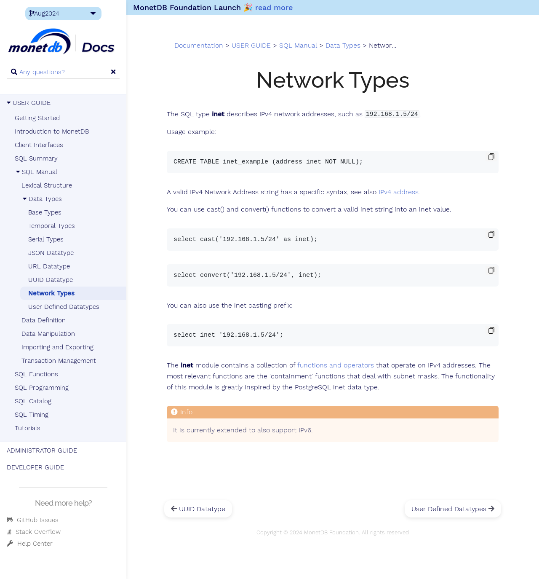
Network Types (51, 293)
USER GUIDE (29, 103)
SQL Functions (36, 374)
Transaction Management (58, 361)
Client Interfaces (39, 145)
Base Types (44, 212)
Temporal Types (51, 226)
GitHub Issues (33, 520)
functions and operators (335, 365)
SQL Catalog (33, 401)
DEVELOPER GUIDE (35, 467)
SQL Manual (36, 172)
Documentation (198, 45)
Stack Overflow (34, 532)
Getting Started (37, 118)
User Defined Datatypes (63, 307)
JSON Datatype (51, 253)
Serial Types (46, 239)
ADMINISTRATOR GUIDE (42, 450)
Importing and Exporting (57, 347)
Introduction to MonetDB (52, 131)
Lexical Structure (46, 185)
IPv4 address (399, 192)
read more (274, 7)
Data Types (41, 199)
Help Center (30, 543)
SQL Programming (42, 387)
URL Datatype (49, 266)
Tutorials (27, 428)
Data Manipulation (48, 334)
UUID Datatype (50, 280)
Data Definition (43, 320)
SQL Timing (31, 414)
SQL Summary (36, 158)
